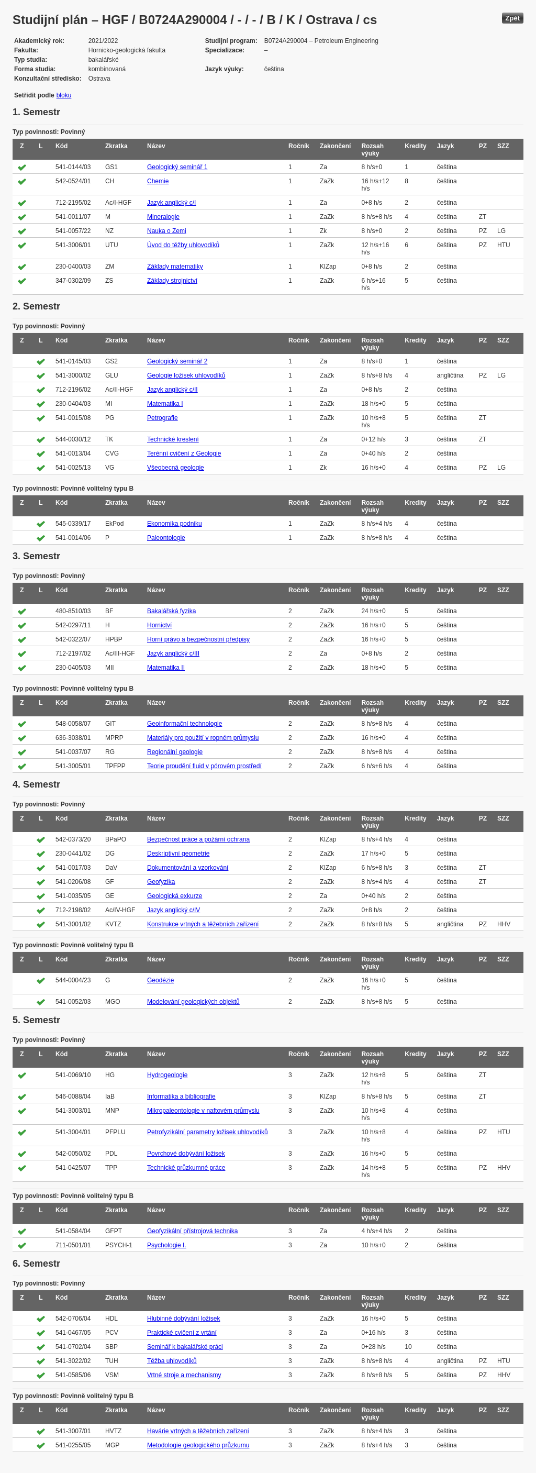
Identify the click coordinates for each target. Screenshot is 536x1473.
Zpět (513, 18)
